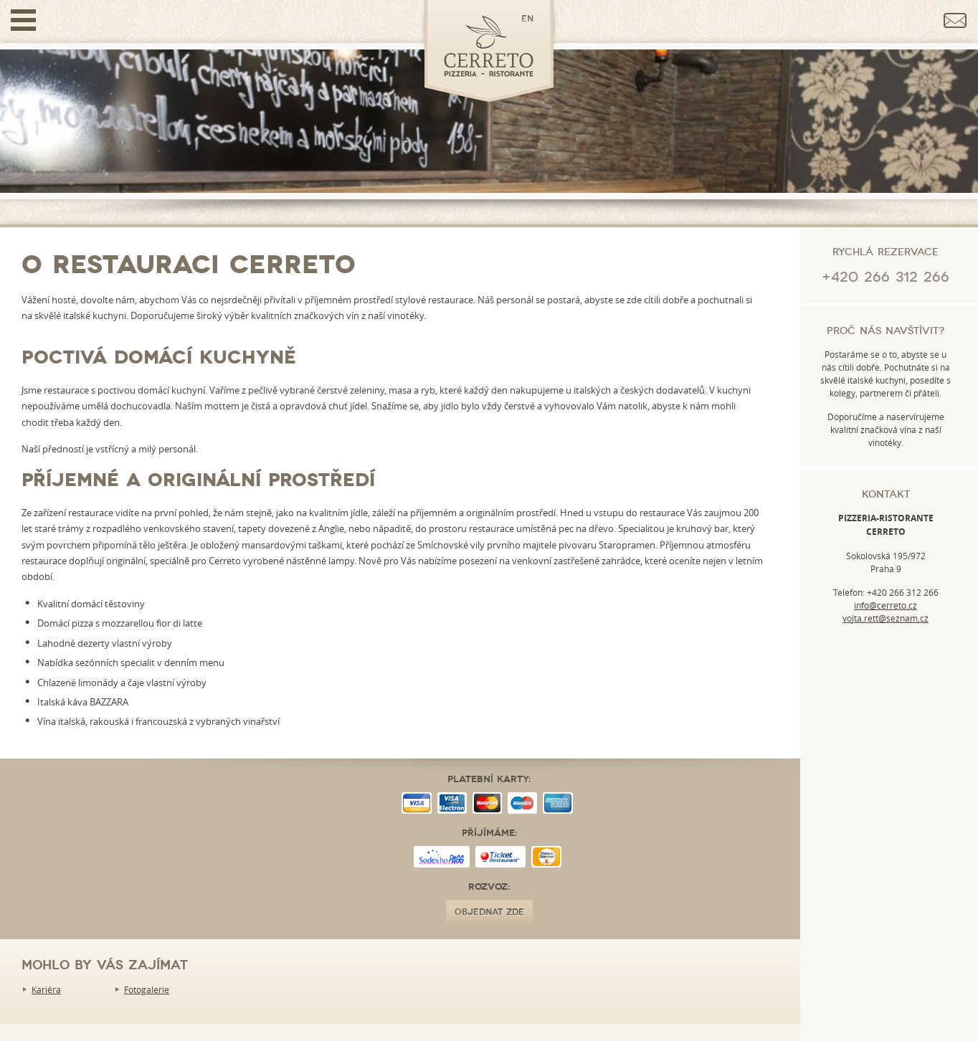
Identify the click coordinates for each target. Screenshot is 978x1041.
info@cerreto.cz (885, 605)
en (527, 19)
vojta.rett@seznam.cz (885, 618)
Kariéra (46, 989)
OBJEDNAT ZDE (489, 912)
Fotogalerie (146, 989)
